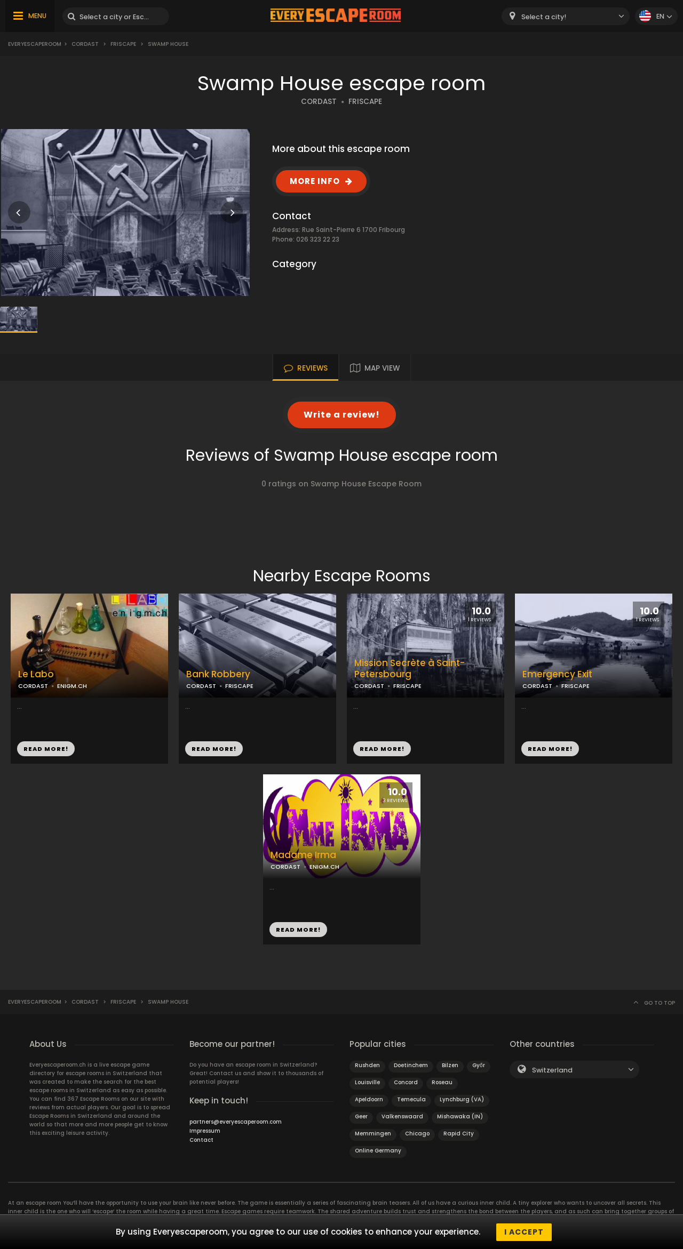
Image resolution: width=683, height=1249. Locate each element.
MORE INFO (315, 181)
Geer (361, 1116)
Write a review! (342, 415)
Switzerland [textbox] (552, 1070)
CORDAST (319, 102)
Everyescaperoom (34, 44)
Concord (406, 1082)
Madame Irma (303, 855)
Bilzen (450, 1065)
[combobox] (566, 16)
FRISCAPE (365, 102)
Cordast (85, 44)
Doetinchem (411, 1065)
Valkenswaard (402, 1116)
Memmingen (373, 1134)
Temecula (411, 1099)
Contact (201, 1140)
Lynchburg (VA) (462, 1099)
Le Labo (36, 674)
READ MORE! (45, 748)
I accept (524, 1232)
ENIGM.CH (72, 686)
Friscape (123, 44)
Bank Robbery (218, 674)
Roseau (442, 1082)
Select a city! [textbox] (543, 16)
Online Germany (378, 1151)
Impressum (204, 1131)
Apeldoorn (369, 1099)
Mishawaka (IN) (460, 1116)
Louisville (367, 1082)
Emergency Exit (557, 674)
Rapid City (458, 1134)
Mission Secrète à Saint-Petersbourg (409, 669)
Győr (478, 1065)
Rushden (367, 1065)
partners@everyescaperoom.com (235, 1122)
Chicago (417, 1134)
